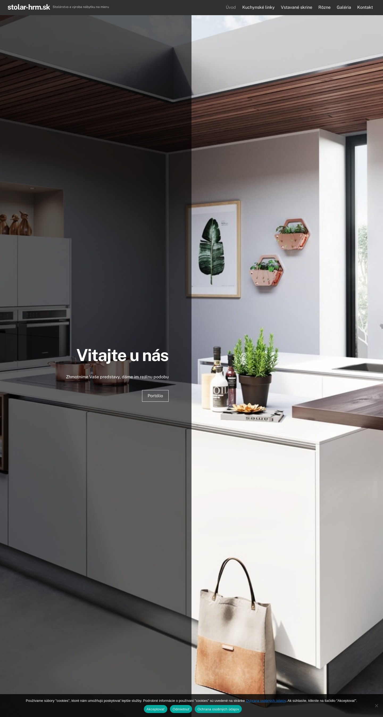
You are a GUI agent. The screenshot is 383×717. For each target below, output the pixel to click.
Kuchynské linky (258, 7)
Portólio (155, 395)
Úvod (231, 7)
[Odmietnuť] (376, 705)
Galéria (344, 7)
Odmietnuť (181, 709)
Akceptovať (156, 709)
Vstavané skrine (296, 7)
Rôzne (324, 7)
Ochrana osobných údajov (266, 701)
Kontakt (365, 7)
